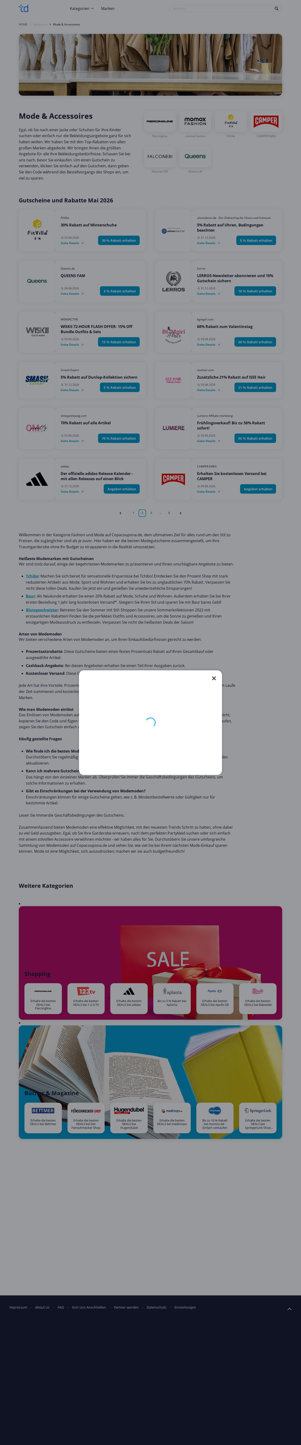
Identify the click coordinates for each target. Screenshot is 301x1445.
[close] (214, 678)
